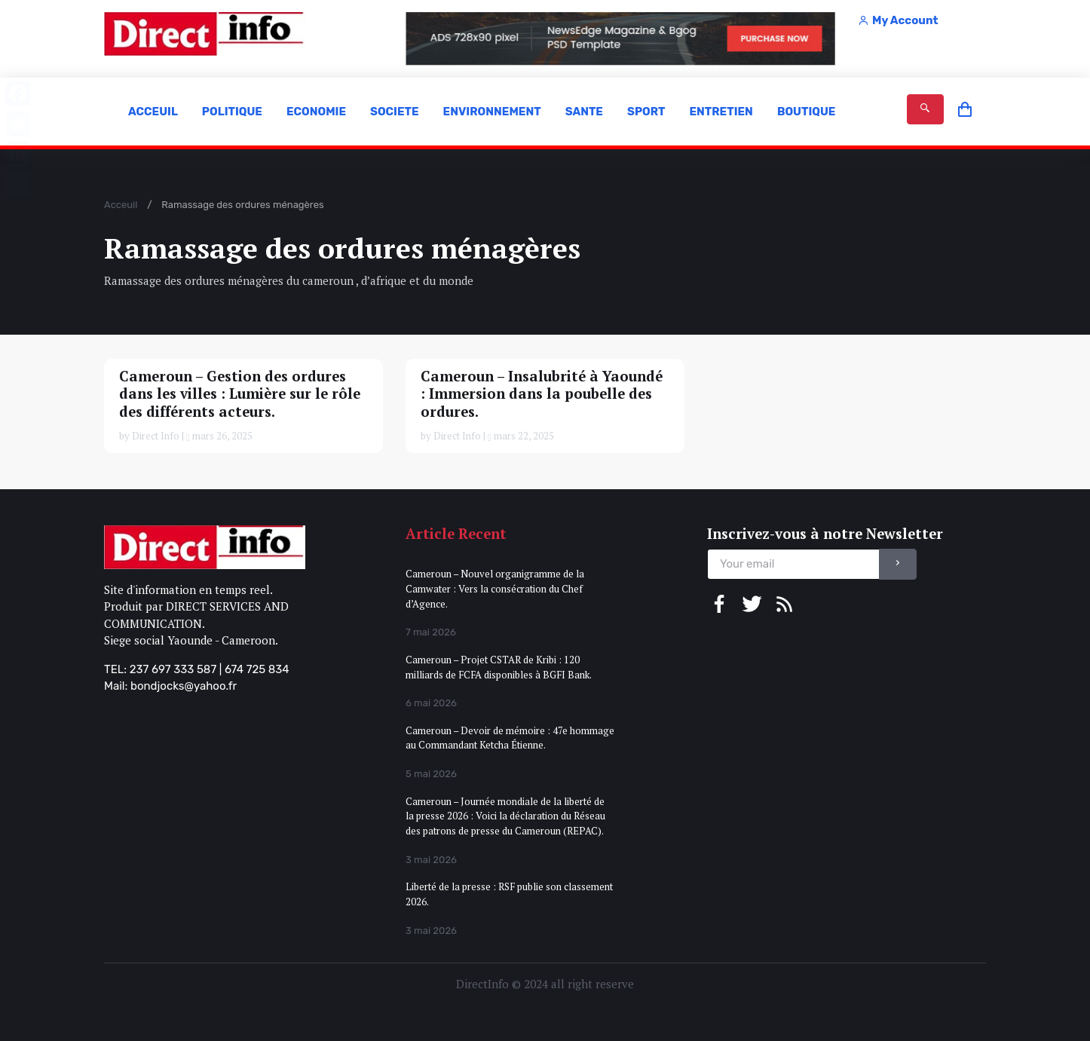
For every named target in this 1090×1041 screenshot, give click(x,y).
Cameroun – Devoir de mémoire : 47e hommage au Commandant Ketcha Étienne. (510, 738)
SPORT (646, 111)
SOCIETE (394, 111)
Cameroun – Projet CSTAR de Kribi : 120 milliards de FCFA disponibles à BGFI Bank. (499, 667)
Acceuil (120, 204)
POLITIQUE (232, 111)
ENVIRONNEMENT (492, 111)
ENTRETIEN (720, 111)
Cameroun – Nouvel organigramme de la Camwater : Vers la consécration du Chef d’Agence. (495, 588)
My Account (898, 20)
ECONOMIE (316, 111)
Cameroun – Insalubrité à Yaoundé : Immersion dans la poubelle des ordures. (542, 394)
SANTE (584, 111)
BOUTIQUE (806, 111)
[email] (793, 564)
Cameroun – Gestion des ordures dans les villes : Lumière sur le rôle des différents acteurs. (239, 394)
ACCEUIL (153, 111)
